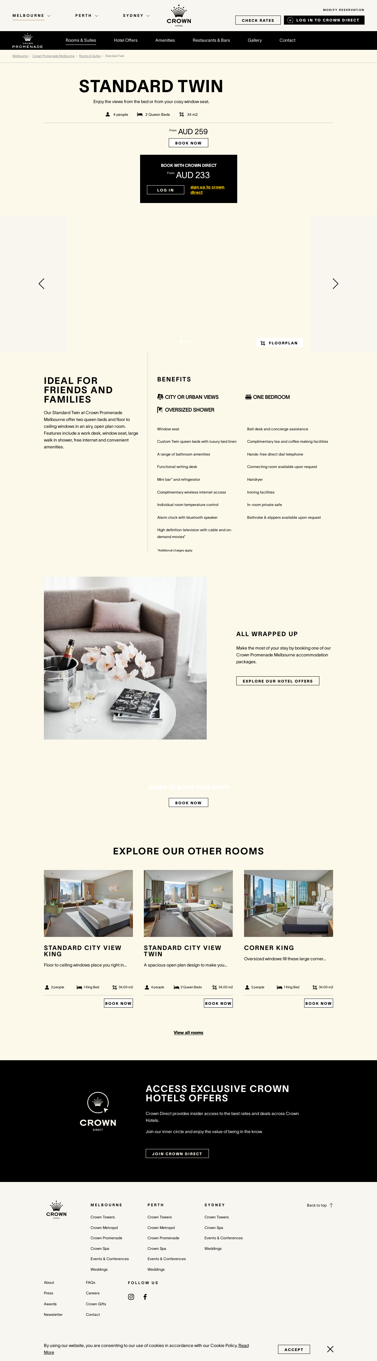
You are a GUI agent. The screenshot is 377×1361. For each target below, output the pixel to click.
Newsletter (53, 1314)
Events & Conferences (110, 1259)
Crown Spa (100, 1248)
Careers (93, 1293)
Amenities (165, 40)
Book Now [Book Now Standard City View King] (118, 1003)
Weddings (99, 1269)
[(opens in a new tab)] (131, 1296)
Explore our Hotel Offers (278, 681)
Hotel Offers (126, 40)
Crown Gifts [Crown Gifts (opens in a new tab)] (96, 1304)
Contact (287, 40)
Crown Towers (103, 1217)
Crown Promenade (106, 1238)
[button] (41, 283)
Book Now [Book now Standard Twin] (188, 143)
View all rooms (189, 1032)
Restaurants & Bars (211, 40)
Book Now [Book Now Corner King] (318, 1003)
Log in (165, 190)
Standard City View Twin (183, 950)
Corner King (269, 947)
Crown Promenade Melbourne (53, 56)
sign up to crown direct (208, 189)
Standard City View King (83, 950)
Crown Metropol (104, 1228)
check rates (258, 20)
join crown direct (177, 1154)
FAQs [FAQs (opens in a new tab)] (90, 1282)
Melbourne (20, 56)
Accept (294, 1350)
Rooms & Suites (81, 40)
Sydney (215, 1205)
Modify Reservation (344, 10)
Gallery (255, 40)
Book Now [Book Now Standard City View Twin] (218, 1003)
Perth (156, 1205)
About (49, 1282)
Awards (50, 1304)
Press (48, 1293)
